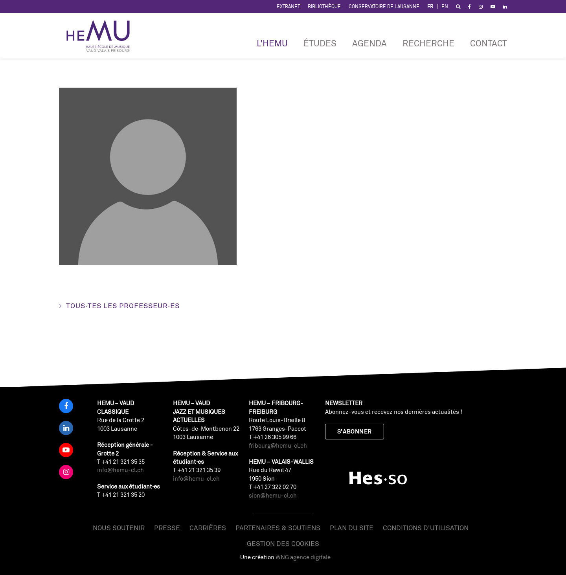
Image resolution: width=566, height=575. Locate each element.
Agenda (369, 43)
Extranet (288, 6)
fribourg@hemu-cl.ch (278, 445)
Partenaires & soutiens (277, 528)
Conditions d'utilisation (426, 528)
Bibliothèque (324, 6)
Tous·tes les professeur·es (123, 305)
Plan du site (351, 528)
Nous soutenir (119, 528)
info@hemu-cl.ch (120, 470)
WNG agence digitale (303, 557)
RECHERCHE (428, 43)
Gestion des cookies (283, 543)
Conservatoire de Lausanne (384, 6)
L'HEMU (272, 43)
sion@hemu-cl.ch (273, 495)
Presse (167, 528)
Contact (488, 43)
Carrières (207, 528)
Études (319, 43)
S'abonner (354, 431)
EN (444, 6)
